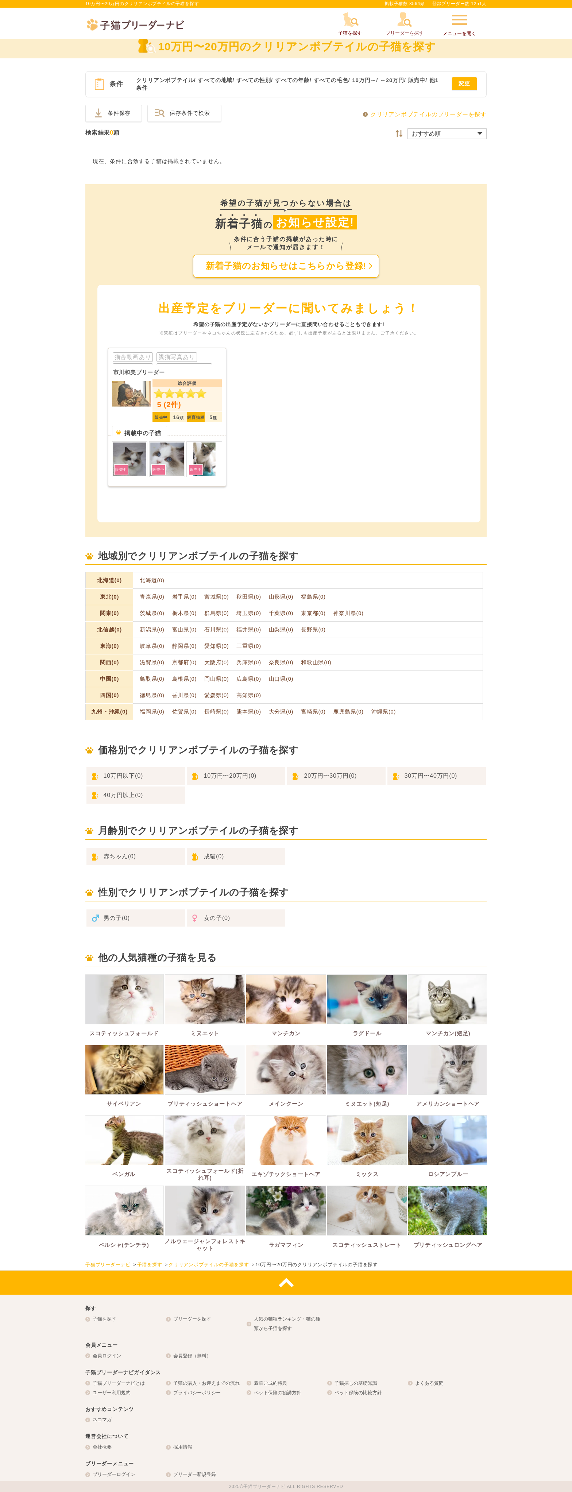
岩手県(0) (184, 597)
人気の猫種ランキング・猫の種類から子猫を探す (287, 1323)
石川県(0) (216, 630)
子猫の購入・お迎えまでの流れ (206, 1383)
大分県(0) (281, 712)
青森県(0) (152, 597)
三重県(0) (248, 646)
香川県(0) (184, 695)
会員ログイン (107, 1355)
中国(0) (109, 679)
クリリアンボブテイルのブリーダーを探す (428, 114)
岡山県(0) (216, 679)
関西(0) (109, 662)
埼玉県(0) (248, 613)
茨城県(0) (152, 613)
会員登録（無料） (192, 1355)
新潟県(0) (152, 630)
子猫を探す (104, 1319)
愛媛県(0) (216, 695)
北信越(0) (109, 629)
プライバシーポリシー (197, 1392)
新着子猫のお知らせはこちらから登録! (286, 266)
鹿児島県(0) (348, 712)
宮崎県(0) (313, 712)
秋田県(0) (248, 597)
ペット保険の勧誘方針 (277, 1392)
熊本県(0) (248, 712)
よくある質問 (429, 1383)
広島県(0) (248, 679)
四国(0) (109, 695)
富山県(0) (184, 630)
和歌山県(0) (316, 662)
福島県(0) (313, 597)
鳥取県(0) (152, 679)
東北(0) (109, 597)
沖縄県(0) (383, 712)
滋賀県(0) (152, 662)
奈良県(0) (281, 662)
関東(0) (109, 613)
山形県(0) (281, 597)
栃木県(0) (184, 613)
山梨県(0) (281, 630)
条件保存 (119, 113)
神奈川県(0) (348, 613)
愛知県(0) (216, 646)
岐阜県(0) (152, 646)
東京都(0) (313, 613)
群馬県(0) (216, 613)
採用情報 (182, 1447)
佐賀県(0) (184, 712)
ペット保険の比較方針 (358, 1392)
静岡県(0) (184, 646)
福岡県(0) (152, 712)
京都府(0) (184, 662)
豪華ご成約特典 (270, 1383)
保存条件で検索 (190, 113)
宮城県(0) (216, 597)
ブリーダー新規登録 (194, 1474)
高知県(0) (248, 695)
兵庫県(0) (248, 662)
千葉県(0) (281, 613)
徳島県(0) (152, 695)
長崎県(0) (216, 712)
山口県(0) (281, 679)
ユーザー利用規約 (112, 1392)
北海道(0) (109, 580)
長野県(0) (313, 630)
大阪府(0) (216, 662)
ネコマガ (102, 1419)
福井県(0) (248, 630)
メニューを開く (459, 24)
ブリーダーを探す (192, 1319)
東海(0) (109, 646)
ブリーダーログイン (114, 1474)
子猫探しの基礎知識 (356, 1383)
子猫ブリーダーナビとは (119, 1383)
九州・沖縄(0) (109, 711)
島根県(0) (184, 679)
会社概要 (102, 1447)
